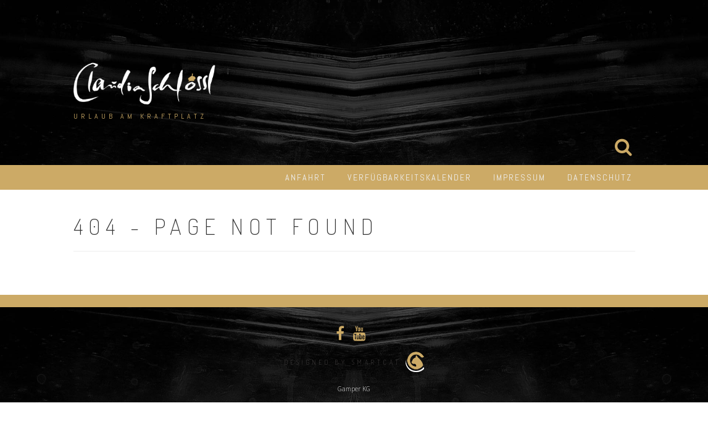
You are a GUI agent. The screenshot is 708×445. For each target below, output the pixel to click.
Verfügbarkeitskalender (410, 177)
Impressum (519, 177)
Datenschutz (599, 177)
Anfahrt (305, 177)
